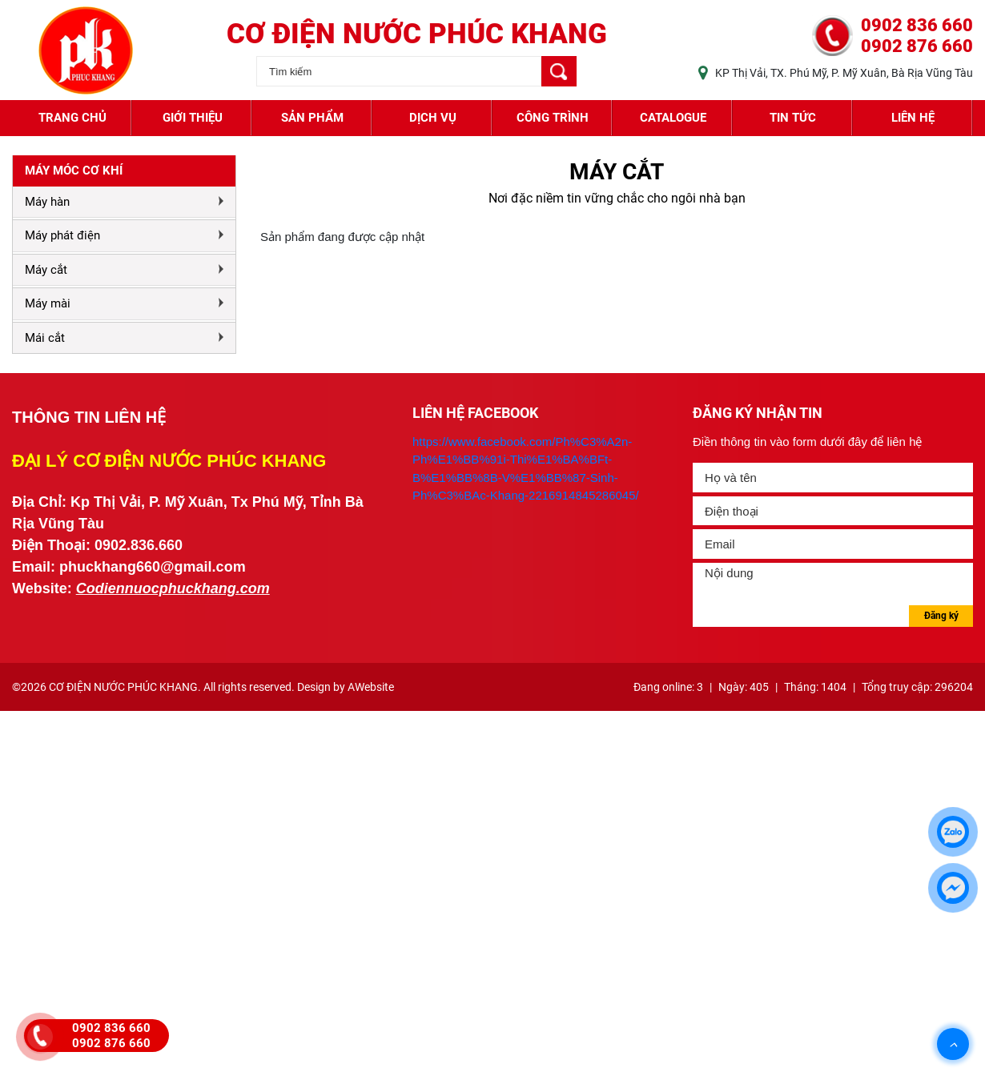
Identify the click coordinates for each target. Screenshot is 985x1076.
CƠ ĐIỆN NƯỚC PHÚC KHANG (417, 34)
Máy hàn (47, 202)
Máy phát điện (62, 235)
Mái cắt (45, 338)
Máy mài (47, 303)
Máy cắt (46, 270)
